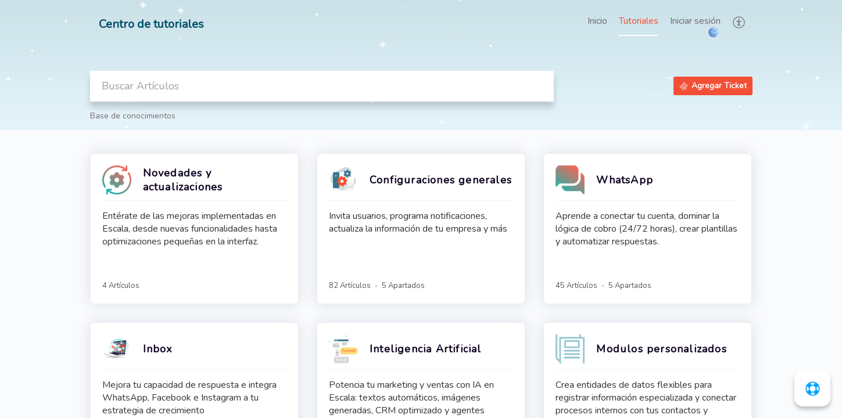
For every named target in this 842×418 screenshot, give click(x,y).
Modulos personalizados (661, 349)
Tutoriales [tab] (638, 21)
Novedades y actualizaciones (183, 180)
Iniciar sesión (695, 21)
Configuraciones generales (441, 180)
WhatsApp (624, 180)
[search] (322, 86)
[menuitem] (695, 22)
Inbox (158, 349)
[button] (739, 22)
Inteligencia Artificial (426, 349)
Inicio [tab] (597, 21)
